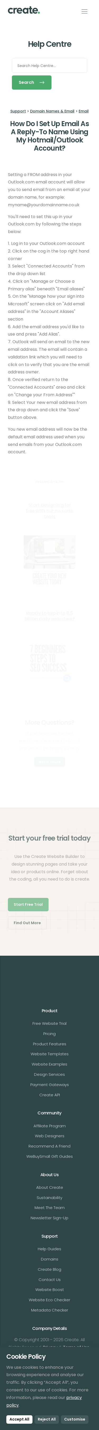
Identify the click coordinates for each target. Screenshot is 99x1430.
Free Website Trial (49, 1023)
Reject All (47, 1419)
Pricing (49, 1033)
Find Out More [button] (27, 922)
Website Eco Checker (49, 1300)
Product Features (49, 1044)
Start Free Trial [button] (28, 904)
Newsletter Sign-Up (49, 1218)
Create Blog (49, 1269)
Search (32, 82)
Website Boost (49, 1289)
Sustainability (49, 1197)
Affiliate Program (50, 1126)
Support (18, 111)
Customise (74, 1419)
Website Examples (49, 1064)
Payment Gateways (49, 1084)
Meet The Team (50, 1207)
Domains (49, 1259)
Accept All (19, 1419)
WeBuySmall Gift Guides (49, 1156)
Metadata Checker (49, 1310)
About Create (49, 1187)
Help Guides (49, 1249)
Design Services (49, 1074)
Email (84, 111)
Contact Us (50, 1279)
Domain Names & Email (52, 111)
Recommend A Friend (49, 1146)
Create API (49, 1095)
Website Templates (50, 1054)
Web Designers (49, 1136)
